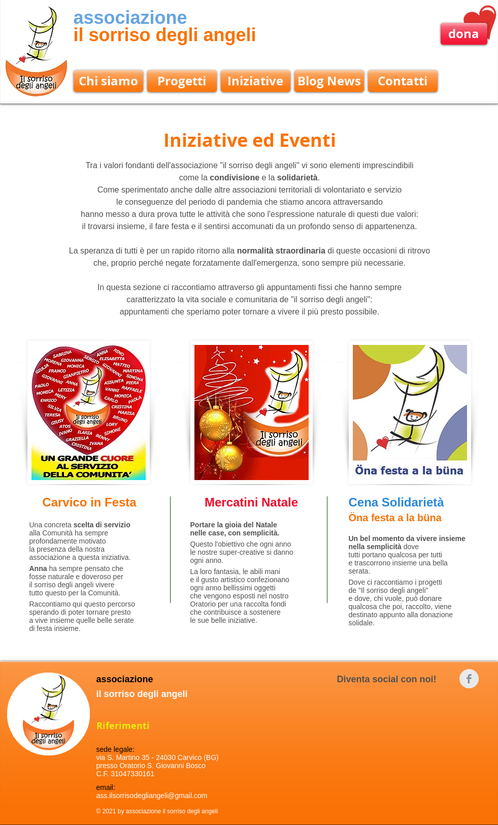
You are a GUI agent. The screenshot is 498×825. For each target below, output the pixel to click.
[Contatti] (403, 81)
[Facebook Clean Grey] (469, 678)
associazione (130, 17)
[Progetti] (182, 81)
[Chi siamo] (108, 81)
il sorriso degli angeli (165, 34)
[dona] (464, 34)
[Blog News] (329, 81)
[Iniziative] (255, 81)
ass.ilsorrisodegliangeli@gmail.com (152, 795)
